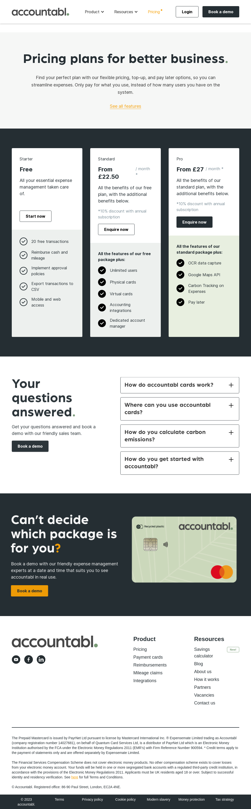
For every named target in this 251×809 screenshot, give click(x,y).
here (74, 777)
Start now (35, 216)
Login (187, 11)
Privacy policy (92, 799)
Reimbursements (150, 665)
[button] (94, 11)
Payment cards (148, 657)
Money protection (191, 799)
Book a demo (220, 11)
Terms (59, 799)
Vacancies (204, 695)
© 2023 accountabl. (26, 801)
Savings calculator (203, 652)
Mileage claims (148, 672)
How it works (206, 679)
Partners (202, 687)
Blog (198, 663)
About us (203, 671)
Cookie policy (125, 799)
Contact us (204, 703)
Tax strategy (224, 799)
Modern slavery (158, 799)
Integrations (144, 680)
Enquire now (116, 229)
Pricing (154, 11)
